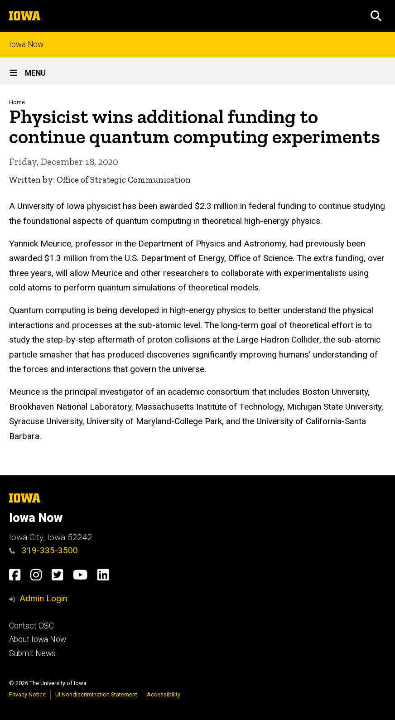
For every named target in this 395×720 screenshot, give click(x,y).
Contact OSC (31, 625)
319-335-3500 (43, 550)
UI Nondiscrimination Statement (96, 694)
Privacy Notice (27, 694)
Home (17, 102)
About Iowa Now (37, 639)
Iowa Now (26, 44)
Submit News (32, 653)
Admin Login (43, 598)
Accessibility (163, 694)
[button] (376, 16)
